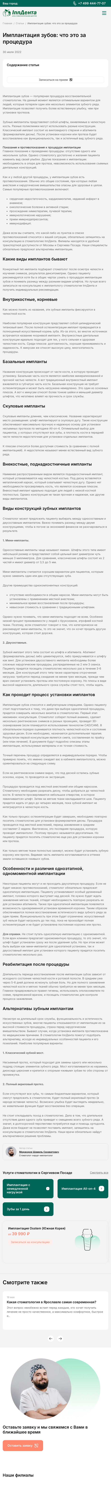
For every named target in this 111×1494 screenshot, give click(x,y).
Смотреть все (99, 1172)
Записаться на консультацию (30, 1242)
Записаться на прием (55, 79)
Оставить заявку (22, 1446)
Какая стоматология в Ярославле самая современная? (51, 1302)
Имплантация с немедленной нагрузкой (18, 1188)
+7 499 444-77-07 (92, 3)
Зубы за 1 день (18, 1209)
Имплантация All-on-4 (79, 1188)
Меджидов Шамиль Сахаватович (39, 1151)
